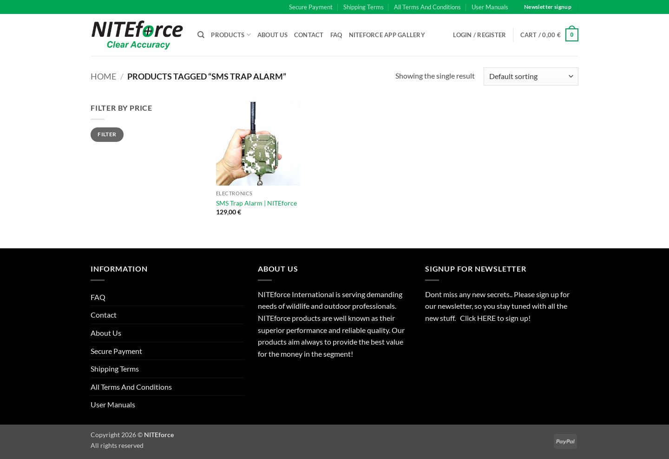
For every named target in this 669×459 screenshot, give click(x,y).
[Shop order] (531, 76)
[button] (549, 35)
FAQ (336, 35)
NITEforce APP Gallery (387, 35)
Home (103, 76)
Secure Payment (311, 7)
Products (231, 34)
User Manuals (490, 7)
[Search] (200, 35)
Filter (107, 134)
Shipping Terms (363, 7)
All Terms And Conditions (427, 7)
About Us (272, 35)
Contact (309, 35)
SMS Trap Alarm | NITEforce (256, 203)
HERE (487, 317)
